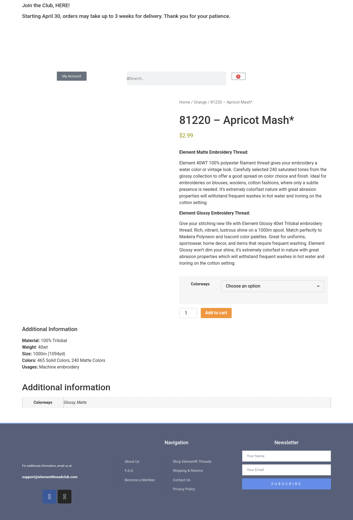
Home (184, 102)
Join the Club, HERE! (46, 5)
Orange (200, 102)
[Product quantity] (188, 313)
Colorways (200, 284)
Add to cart (216, 312)
